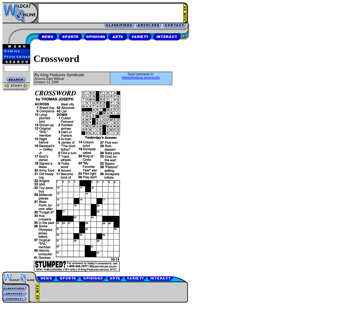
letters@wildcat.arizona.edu (141, 77)
